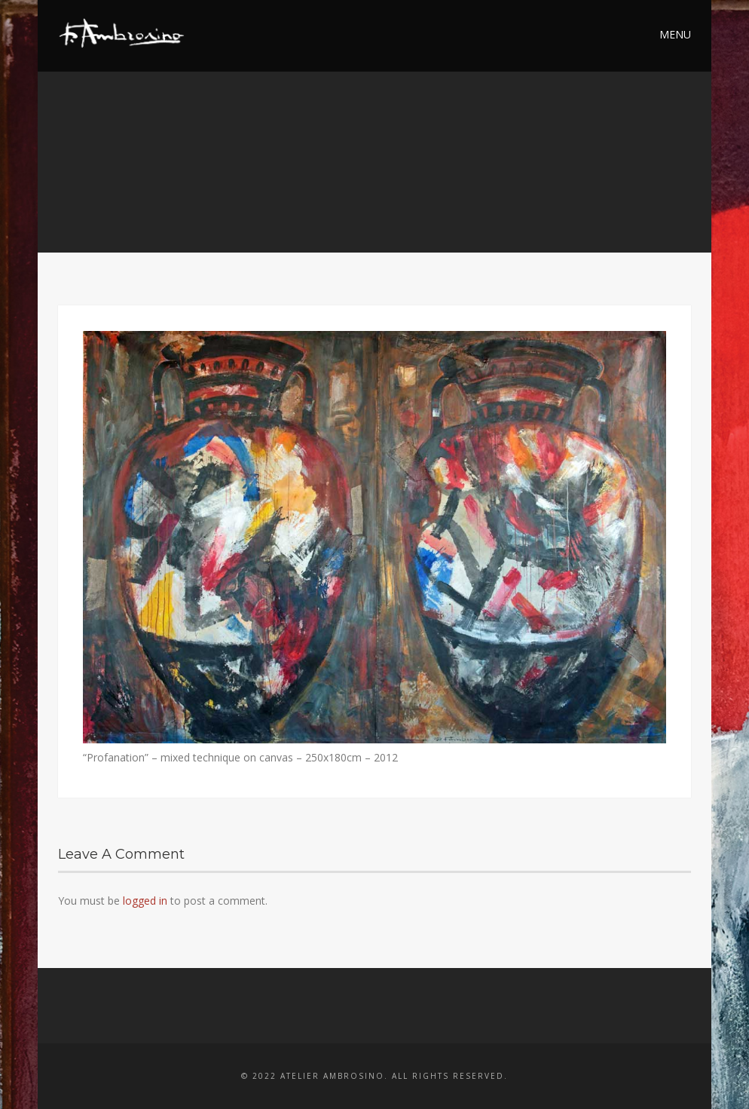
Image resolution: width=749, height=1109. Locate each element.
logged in (145, 900)
